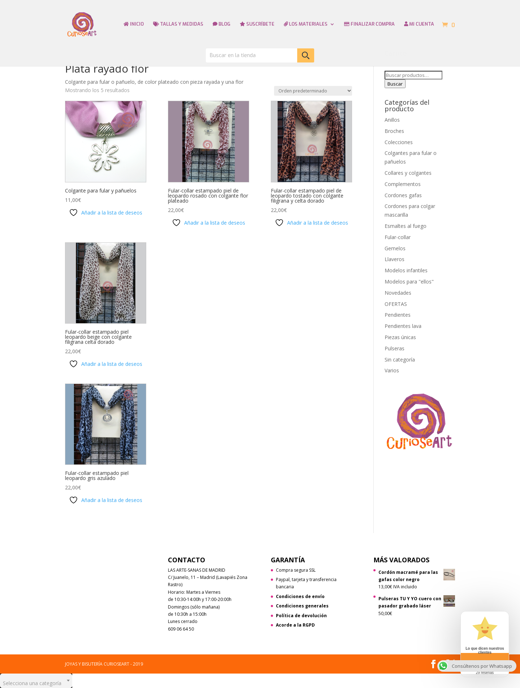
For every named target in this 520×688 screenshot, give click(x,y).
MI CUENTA (419, 24)
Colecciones (399, 142)
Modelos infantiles (406, 270)
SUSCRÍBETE (257, 24)
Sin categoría (400, 359)
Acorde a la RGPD (295, 625)
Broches (394, 130)
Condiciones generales (302, 606)
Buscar (395, 84)
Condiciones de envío (300, 596)
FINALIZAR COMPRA (369, 24)
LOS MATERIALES (306, 24)
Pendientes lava (403, 326)
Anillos (392, 119)
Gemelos (395, 248)
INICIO (134, 24)
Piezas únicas (400, 337)
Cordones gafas (403, 195)
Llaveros (394, 259)
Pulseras (394, 348)
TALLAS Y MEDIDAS (178, 24)
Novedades (398, 292)
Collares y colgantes (408, 172)
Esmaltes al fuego (405, 225)
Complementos (403, 184)
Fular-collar (398, 237)
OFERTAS (396, 303)
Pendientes (398, 314)
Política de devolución (301, 616)
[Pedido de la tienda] (313, 91)
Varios (392, 370)
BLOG (221, 24)
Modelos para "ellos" (409, 281)
